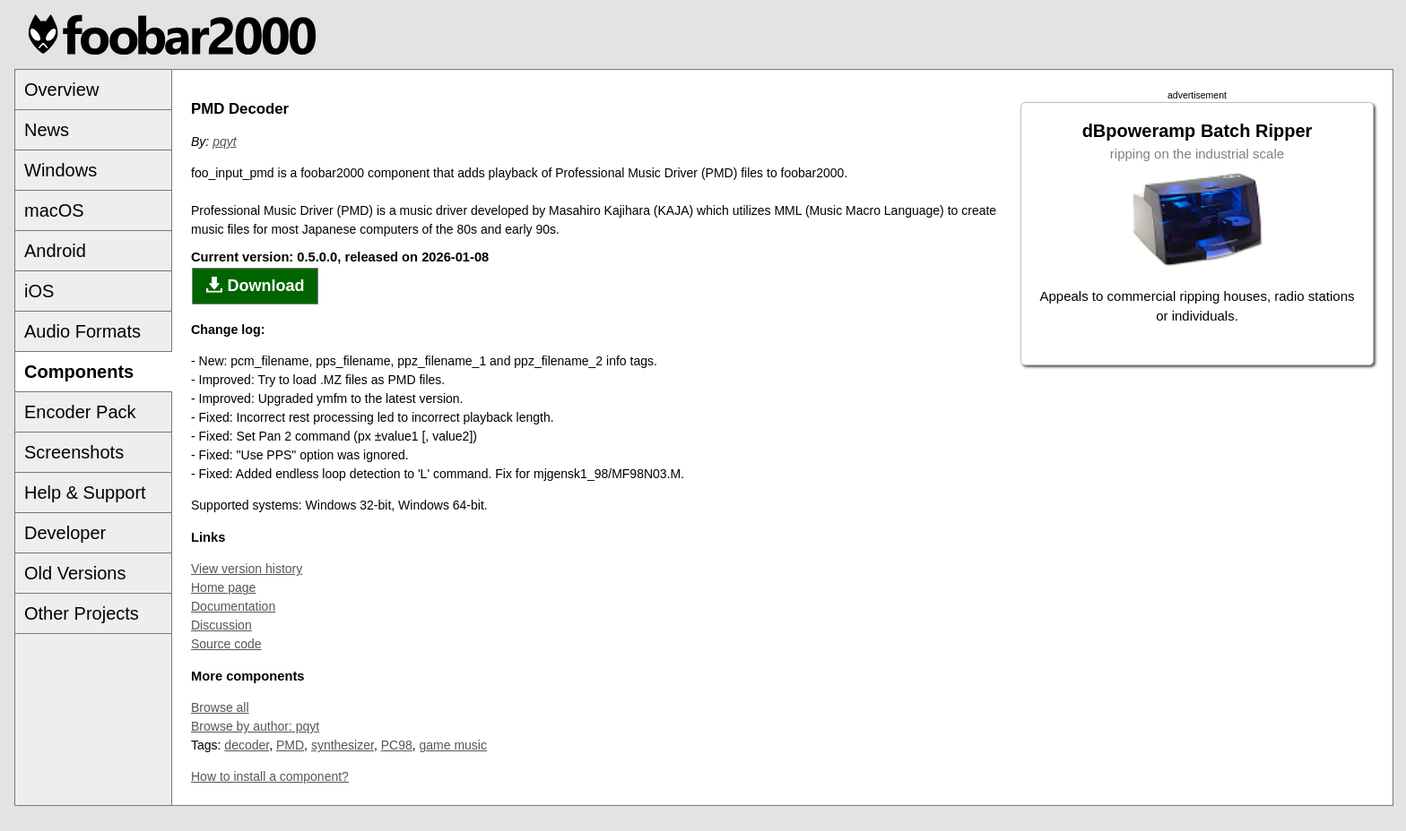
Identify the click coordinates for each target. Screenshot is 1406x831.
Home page (223, 587)
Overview (61, 89)
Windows (60, 170)
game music (453, 745)
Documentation (233, 606)
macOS (54, 210)
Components (79, 371)
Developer (65, 533)
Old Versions (75, 573)
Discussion (221, 625)
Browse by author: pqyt (255, 726)
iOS (39, 291)
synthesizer (342, 745)
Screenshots (74, 452)
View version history (246, 568)
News (46, 130)
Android (55, 251)
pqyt (224, 141)
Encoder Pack (80, 412)
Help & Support (85, 492)
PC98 (396, 745)
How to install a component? (270, 776)
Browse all (220, 707)
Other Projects (81, 613)
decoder (246, 745)
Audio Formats (82, 331)
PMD (290, 745)
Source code (226, 644)
